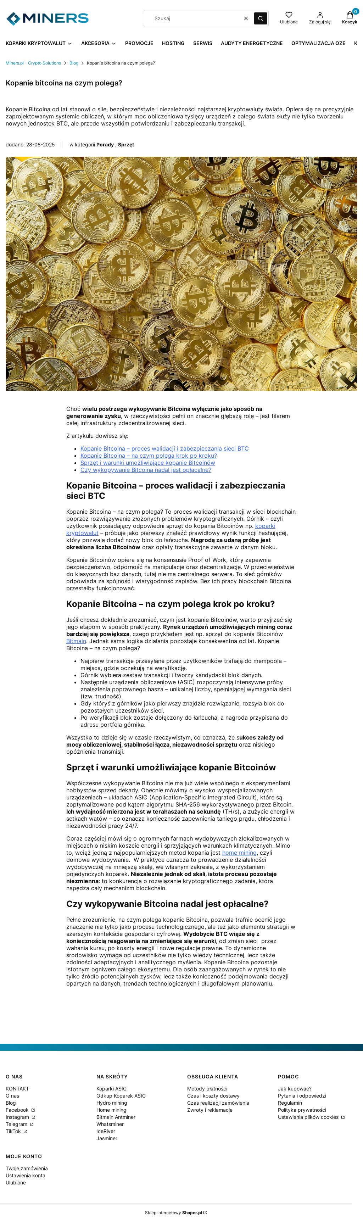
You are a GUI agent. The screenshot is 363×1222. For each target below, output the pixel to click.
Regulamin (290, 1103)
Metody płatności (207, 1089)
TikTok (14, 1131)
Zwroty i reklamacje (210, 1110)
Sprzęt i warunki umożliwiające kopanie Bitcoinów (147, 462)
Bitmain (76, 641)
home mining (239, 852)
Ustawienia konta (25, 1175)
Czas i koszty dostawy (213, 1096)
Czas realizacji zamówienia (218, 1103)
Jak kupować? (295, 1089)
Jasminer (106, 1138)
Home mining (111, 1110)
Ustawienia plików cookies (309, 1117)
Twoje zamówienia (27, 1168)
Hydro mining (111, 1103)
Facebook (18, 1110)
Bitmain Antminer (115, 1117)
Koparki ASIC (111, 1089)
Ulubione (16, 1182)
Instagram (18, 1117)
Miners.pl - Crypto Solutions (33, 63)
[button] (260, 18)
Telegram (17, 1124)
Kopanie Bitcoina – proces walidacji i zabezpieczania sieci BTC (164, 448)
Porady (105, 144)
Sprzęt (126, 144)
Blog (73, 63)
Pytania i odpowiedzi (302, 1096)
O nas (12, 1096)
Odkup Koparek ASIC (121, 1096)
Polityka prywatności (302, 1110)
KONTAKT (17, 1089)
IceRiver (105, 1131)
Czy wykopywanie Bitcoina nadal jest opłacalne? (145, 469)
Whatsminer (110, 1124)
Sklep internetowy (173, 1212)
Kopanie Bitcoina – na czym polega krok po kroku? (148, 455)
